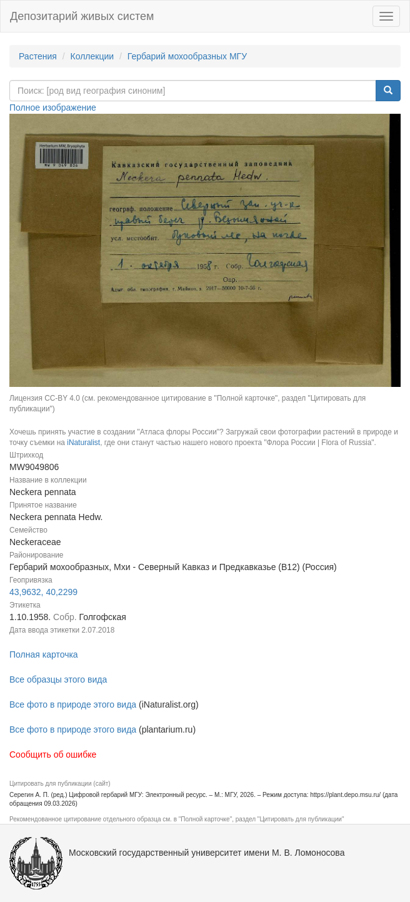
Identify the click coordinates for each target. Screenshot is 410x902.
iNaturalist (83, 442)
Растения (38, 56)
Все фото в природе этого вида (72, 704)
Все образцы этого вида (58, 679)
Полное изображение (52, 108)
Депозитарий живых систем (82, 16)
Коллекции (92, 56)
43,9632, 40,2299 (43, 592)
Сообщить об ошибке (52, 754)
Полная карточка (43, 654)
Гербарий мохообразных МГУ (187, 56)
